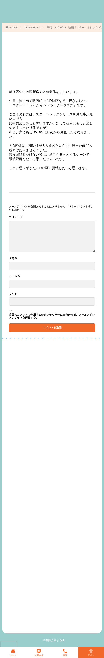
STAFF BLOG (32, 27)
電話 (65, 652)
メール (14, 276)
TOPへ (91, 652)
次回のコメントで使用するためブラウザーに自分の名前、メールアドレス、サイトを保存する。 (52, 316)
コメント (16, 217)
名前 (13, 258)
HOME (13, 27)
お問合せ (39, 652)
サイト (13, 293)
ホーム (13, 652)
